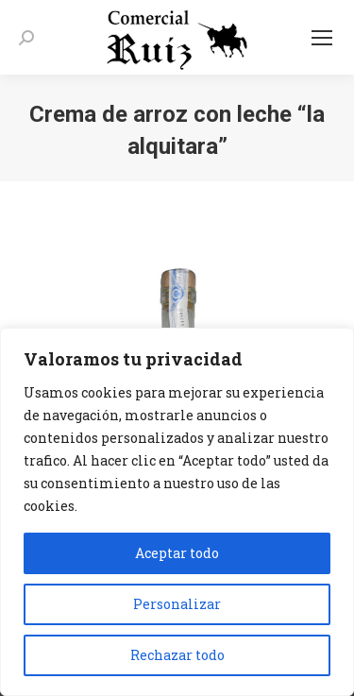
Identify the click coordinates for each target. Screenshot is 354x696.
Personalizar (177, 604)
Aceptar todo (177, 553)
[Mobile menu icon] (322, 38)
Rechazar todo (177, 655)
